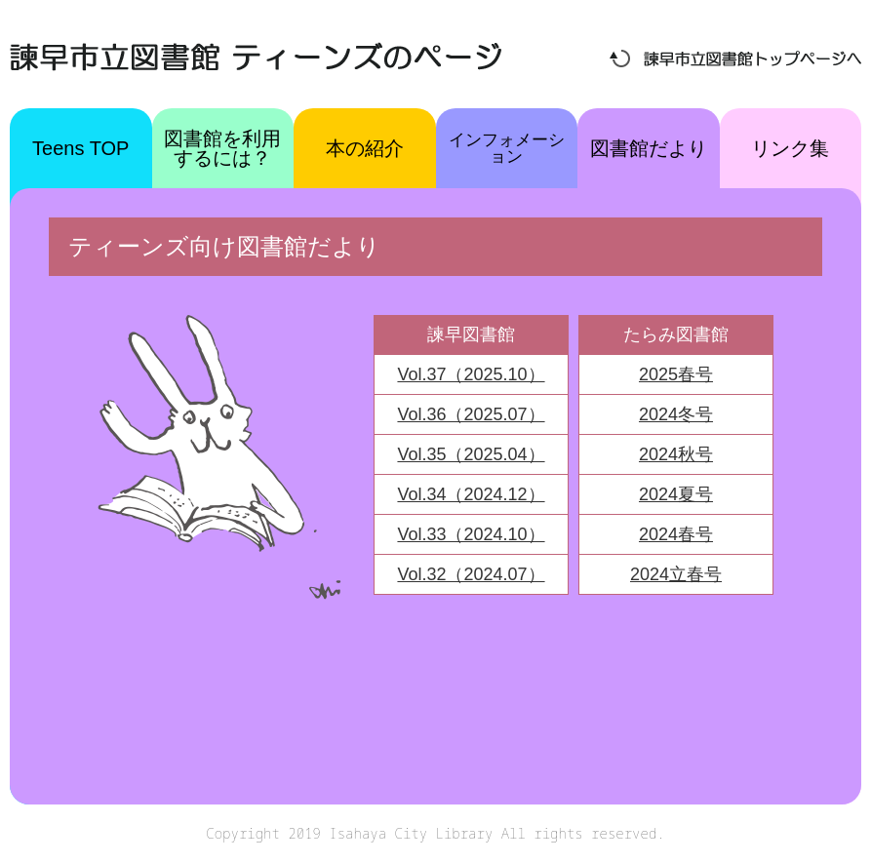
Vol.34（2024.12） (470, 494)
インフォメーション (507, 148)
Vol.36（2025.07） (470, 414)
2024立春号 (676, 574)
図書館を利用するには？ (222, 148)
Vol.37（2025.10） (470, 374)
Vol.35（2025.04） (470, 454)
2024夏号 (676, 494)
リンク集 (790, 148)
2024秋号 (676, 454)
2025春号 (676, 374)
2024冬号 (676, 414)
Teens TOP (80, 148)
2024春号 (676, 534)
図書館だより (648, 148)
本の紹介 (365, 148)
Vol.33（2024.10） (470, 534)
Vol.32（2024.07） (470, 574)
